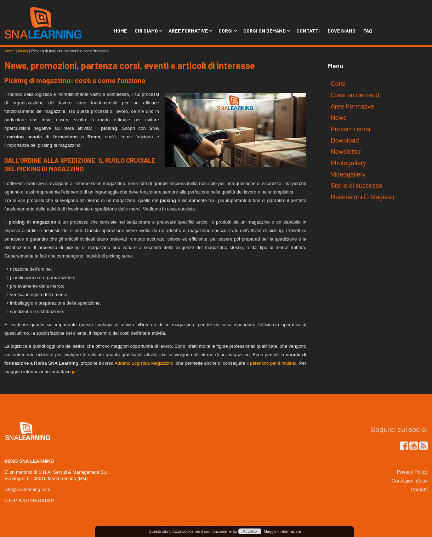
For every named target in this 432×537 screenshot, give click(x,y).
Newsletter (346, 151)
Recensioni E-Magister (363, 197)
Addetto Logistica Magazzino (143, 363)
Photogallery (348, 163)
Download (345, 140)
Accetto (250, 531)
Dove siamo (342, 31)
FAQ (368, 31)
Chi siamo (148, 31)
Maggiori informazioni (282, 531)
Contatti (308, 31)
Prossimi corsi (350, 129)
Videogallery (348, 174)
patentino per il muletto (273, 363)
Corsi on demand (355, 95)
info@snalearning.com (27, 489)
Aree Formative (190, 31)
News (339, 117)
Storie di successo (356, 185)
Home (120, 31)
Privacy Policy (412, 472)
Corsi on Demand (266, 31)
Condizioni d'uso (410, 481)
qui (73, 371)
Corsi (226, 31)
